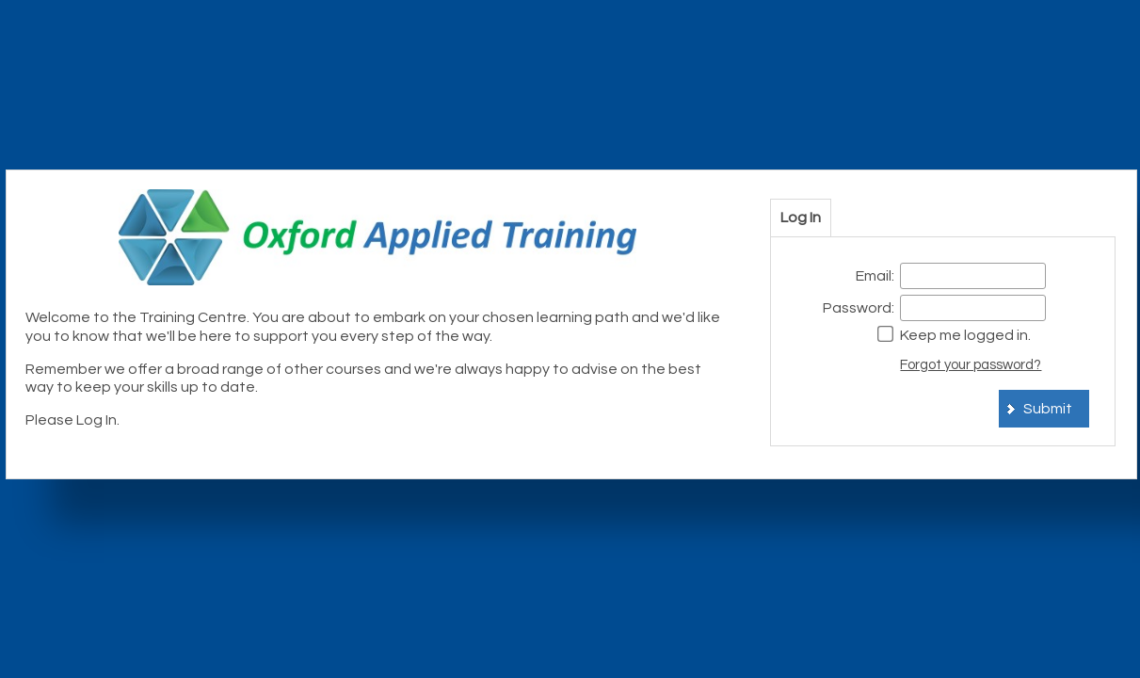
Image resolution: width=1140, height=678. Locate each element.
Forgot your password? (970, 365)
